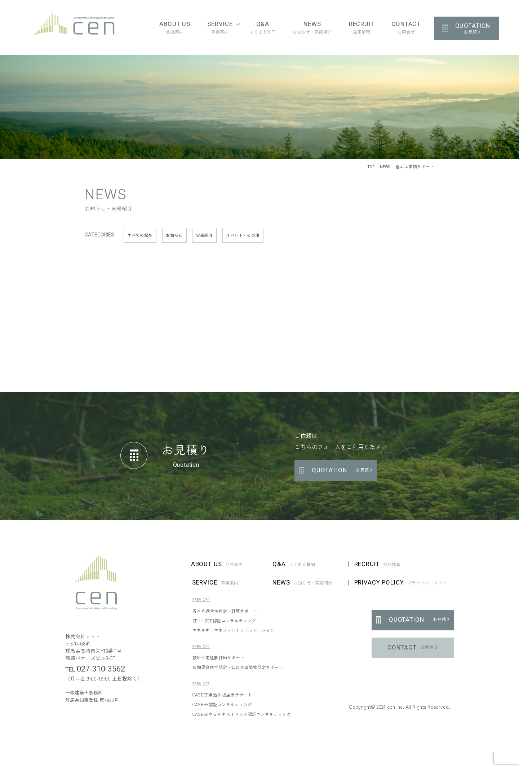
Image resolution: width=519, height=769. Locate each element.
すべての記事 (143, 234)
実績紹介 (216, 234)
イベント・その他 (260, 234)
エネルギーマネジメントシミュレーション (240, 633)
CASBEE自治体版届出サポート (227, 697)
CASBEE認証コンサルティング (227, 707)
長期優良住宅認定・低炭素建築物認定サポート (245, 670)
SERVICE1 (203, 603)
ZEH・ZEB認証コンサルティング (229, 623)
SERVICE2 (203, 650)
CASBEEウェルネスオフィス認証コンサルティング (249, 717)
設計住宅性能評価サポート (222, 661)
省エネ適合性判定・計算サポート (230, 614)
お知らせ (182, 234)
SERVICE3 (203, 688)
